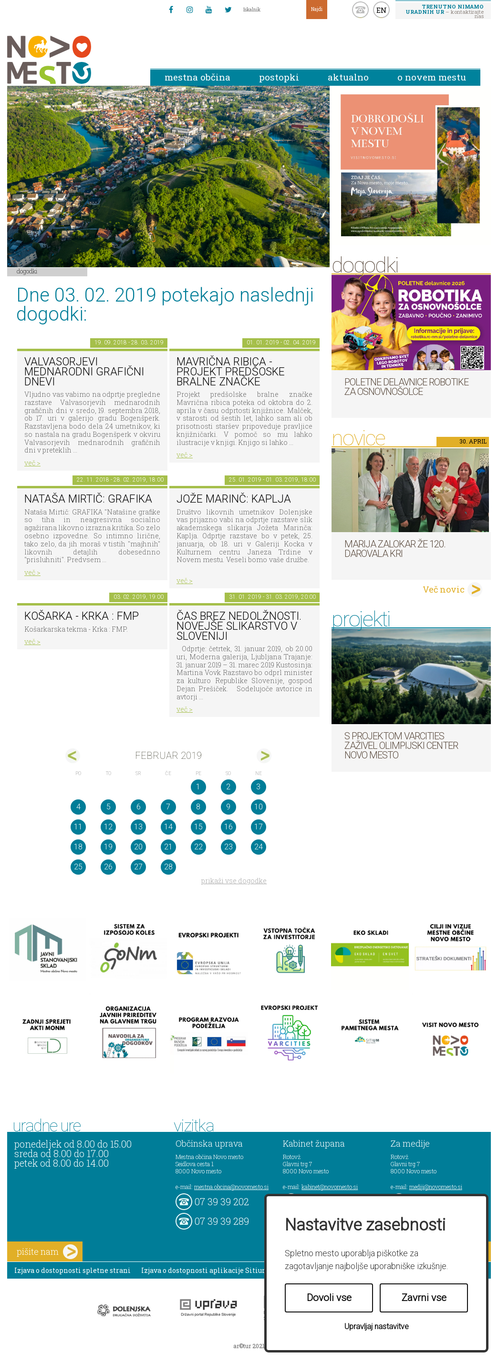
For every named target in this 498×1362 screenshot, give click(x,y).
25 (78, 866)
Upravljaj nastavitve (376, 1326)
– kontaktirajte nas (444, 11)
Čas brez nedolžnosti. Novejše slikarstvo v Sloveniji (238, 626)
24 (258, 846)
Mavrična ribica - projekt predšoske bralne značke (230, 371)
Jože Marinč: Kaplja (233, 499)
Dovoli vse (329, 1297)
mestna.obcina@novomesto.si (231, 1186)
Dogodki (27, 271)
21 (168, 846)
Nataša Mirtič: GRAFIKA (88, 499)
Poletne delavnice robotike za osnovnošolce (406, 386)
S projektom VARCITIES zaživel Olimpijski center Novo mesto (401, 745)
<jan (72, 755)
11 (78, 826)
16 (228, 826)
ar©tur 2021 (249, 1346)
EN (381, 10)
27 (138, 866)
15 (198, 826)
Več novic (444, 589)
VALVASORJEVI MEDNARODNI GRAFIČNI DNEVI (84, 371)
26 (108, 866)
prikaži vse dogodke (234, 880)
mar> (264, 755)
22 (198, 846)
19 (108, 846)
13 (138, 826)
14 (168, 826)
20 (138, 846)
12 (108, 826)
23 (228, 846)
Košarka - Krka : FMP (81, 616)
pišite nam (47, 1251)
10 (258, 806)
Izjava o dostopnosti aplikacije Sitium (205, 1270)
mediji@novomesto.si (435, 1186)
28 (168, 866)
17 (258, 826)
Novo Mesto (71, 60)
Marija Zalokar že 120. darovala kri (395, 548)
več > (32, 462)
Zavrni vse (424, 1297)
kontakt (360, 9)
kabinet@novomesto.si (329, 1186)
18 (78, 846)
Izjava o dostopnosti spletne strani (72, 1270)
